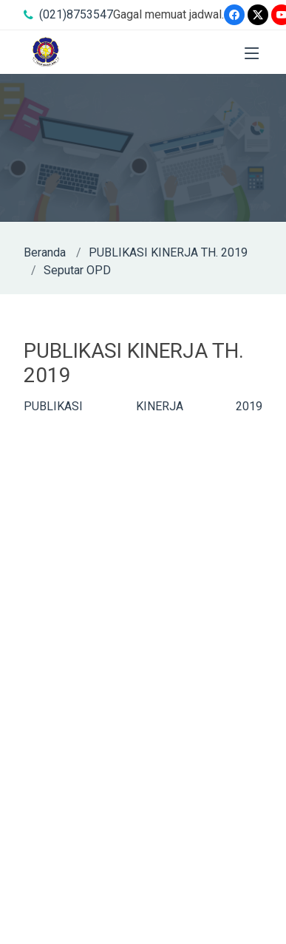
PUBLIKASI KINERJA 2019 (143, 406)
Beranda (45, 252)
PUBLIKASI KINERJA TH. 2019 (168, 252)
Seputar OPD (77, 270)
